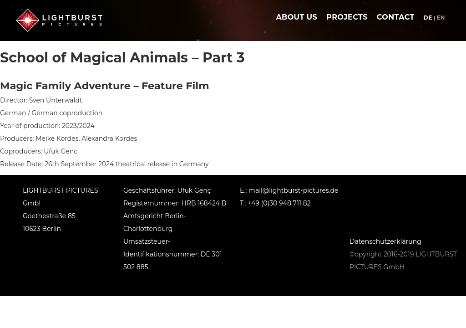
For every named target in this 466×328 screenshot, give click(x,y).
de (428, 17)
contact (396, 17)
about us (296, 17)
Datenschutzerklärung (385, 241)
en (440, 17)
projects (347, 17)
